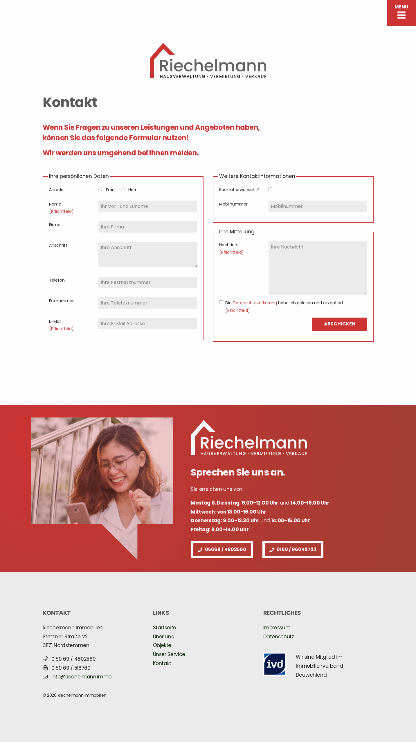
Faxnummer (61, 301)
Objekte (162, 645)
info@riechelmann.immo (81, 676)
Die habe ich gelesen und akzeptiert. (284, 306)
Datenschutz (278, 636)
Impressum (277, 627)
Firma (54, 225)
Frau (110, 190)
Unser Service (169, 654)
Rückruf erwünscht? (239, 189)
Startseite (165, 627)
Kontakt (162, 663)
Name (61, 207)
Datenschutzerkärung (255, 303)
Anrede (56, 189)
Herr (132, 190)
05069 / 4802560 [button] (222, 549)
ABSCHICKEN (339, 323)
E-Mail (61, 325)
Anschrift (58, 245)
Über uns (163, 636)
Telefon (57, 280)
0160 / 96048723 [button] (292, 549)
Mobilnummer (233, 204)
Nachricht (231, 248)
